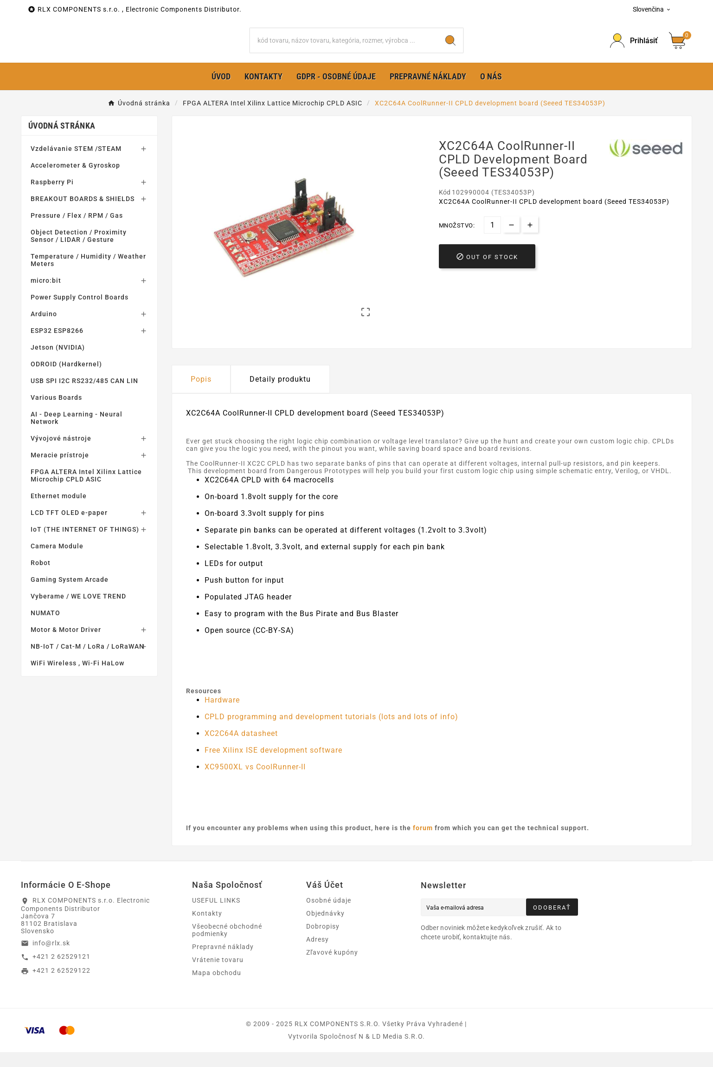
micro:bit (46, 295)
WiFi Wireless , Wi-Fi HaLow (77, 678)
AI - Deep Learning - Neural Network (76, 432)
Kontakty (207, 928)
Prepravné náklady (223, 961)
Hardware (222, 714)
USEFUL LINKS (216, 915)
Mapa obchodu (216, 987)
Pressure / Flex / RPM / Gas (77, 230)
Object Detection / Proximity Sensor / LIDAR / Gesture (79, 250)
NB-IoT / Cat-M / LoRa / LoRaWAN (87, 661)
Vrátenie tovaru (218, 974)
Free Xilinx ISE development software (273, 765)
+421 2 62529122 (61, 985)
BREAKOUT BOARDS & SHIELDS (83, 213)
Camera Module (57, 561)
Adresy (317, 954)
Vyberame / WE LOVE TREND (78, 611)
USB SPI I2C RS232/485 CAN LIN (84, 395)
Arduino (44, 328)
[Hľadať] (343, 48)
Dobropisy (323, 941)
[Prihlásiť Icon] (634, 48)
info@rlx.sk (51, 957)
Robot (41, 577)
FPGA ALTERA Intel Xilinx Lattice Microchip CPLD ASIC (86, 490)
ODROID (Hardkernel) (66, 379)
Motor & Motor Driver (66, 644)
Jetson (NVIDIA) (58, 362)
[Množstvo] (492, 239)
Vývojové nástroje (61, 453)
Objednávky (325, 928)
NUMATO (45, 627)
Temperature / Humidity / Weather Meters (88, 274)
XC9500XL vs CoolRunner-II (255, 781)
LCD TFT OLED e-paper (69, 527)
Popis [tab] (201, 394)
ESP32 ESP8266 (57, 345)
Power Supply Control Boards (79, 312)
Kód (445, 207)
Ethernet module (59, 510)
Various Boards (56, 412)
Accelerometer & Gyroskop (75, 180)
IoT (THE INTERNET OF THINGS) (85, 544)
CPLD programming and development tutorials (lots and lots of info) (331, 731)
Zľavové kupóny (332, 967)
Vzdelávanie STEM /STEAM (76, 163)
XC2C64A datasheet (241, 748)
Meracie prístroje (60, 470)
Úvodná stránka (61, 140)
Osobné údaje (328, 915)
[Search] (450, 48)
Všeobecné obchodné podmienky (227, 944)
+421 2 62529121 (61, 971)
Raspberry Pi (52, 197)
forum (423, 842)
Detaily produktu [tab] (280, 394)
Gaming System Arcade (70, 594)
